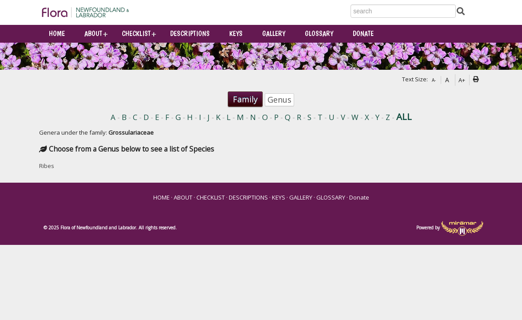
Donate (363, 33)
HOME (57, 33)
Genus (279, 99)
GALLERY (273, 33)
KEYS (236, 33)
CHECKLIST (136, 33)
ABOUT (93, 33)
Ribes (46, 165)
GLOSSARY (319, 33)
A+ (461, 80)
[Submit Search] (461, 11)
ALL (404, 116)
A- (434, 80)
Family (245, 99)
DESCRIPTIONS (190, 33)
